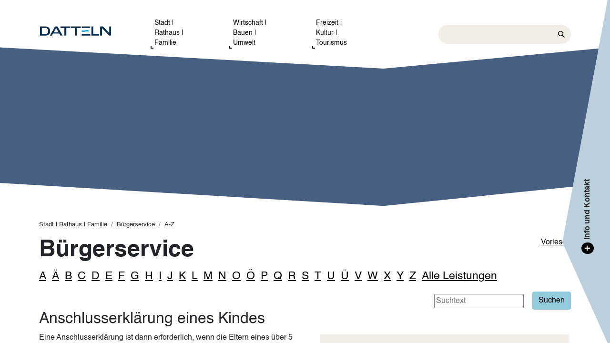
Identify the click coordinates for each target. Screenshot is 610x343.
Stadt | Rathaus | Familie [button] (168, 33)
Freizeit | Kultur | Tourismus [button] (331, 33)
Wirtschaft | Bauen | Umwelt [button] (250, 33)
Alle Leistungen (459, 276)
